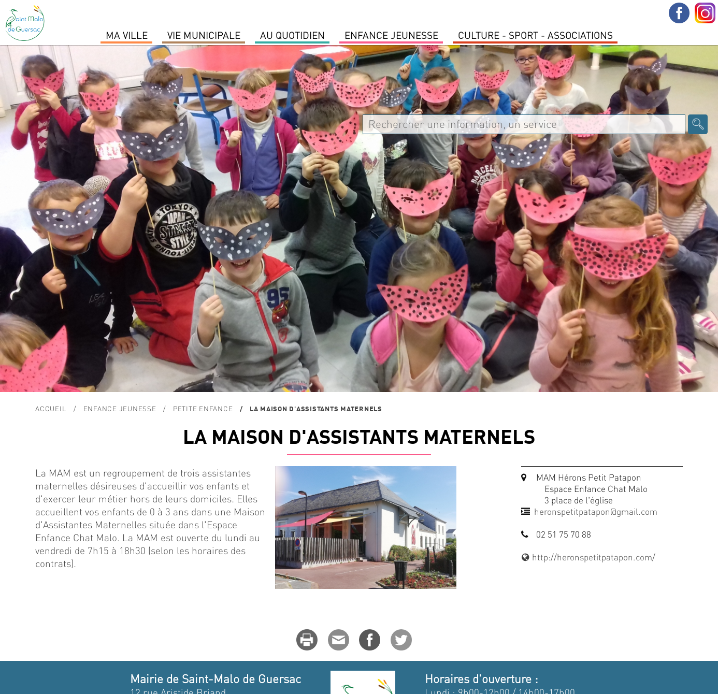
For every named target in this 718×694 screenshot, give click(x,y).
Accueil (50, 408)
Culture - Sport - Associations (535, 34)
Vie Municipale (203, 34)
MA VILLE (127, 34)
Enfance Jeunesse (391, 34)
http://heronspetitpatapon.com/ (588, 556)
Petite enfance (203, 408)
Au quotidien (292, 34)
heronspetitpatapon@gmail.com (595, 511)
